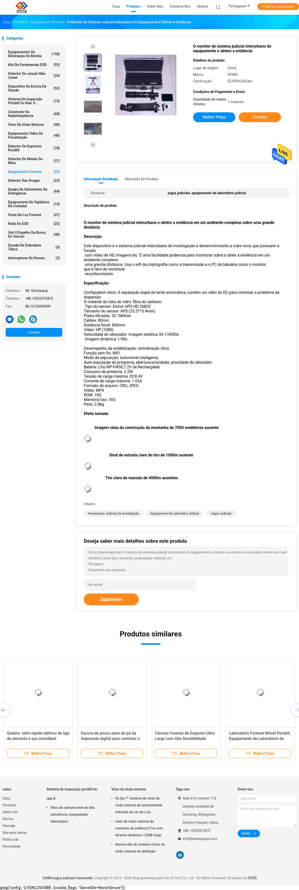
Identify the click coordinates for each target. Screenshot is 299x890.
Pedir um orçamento (278, 7)
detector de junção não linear (34, 75)
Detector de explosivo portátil (34, 148)
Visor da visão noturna (34, 124)
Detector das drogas (34, 180)
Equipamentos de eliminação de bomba (34, 54)
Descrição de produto (141, 179)
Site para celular (14, 833)
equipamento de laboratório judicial (175, 513)
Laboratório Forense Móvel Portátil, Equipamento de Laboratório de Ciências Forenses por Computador (260, 738)
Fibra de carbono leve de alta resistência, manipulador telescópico (72, 814)
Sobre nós (10, 812)
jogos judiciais (221, 513)
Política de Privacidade (11, 843)
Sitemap (8, 826)
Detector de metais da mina (34, 161)
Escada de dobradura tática (34, 247)
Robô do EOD (34, 223)
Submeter (111, 599)
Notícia (7, 819)
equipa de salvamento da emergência (34, 191)
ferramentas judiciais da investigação (113, 513)
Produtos (9, 805)
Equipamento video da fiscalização (34, 135)
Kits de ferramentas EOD (34, 64)
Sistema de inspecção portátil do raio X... (34, 101)
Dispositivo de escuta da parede (34, 88)
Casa (6, 798)
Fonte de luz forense (34, 214)
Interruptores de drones (34, 258)
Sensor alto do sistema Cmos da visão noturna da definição (140, 847)
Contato (34, 332)
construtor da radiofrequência (34, 114)
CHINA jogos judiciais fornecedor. (68, 878)
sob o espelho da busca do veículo (34, 234)
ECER (252, 878)
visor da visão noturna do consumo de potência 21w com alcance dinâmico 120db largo (139, 828)
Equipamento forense (34, 171)
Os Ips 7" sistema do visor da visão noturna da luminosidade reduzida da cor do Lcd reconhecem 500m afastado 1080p (138, 805)
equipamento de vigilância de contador (34, 204)
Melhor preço (214, 117)
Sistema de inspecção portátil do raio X (72, 793)
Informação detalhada (101, 179)
